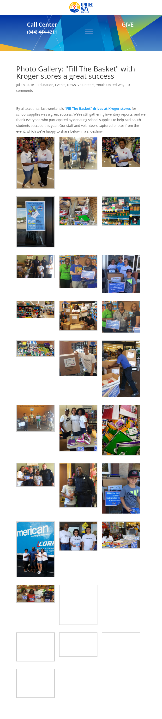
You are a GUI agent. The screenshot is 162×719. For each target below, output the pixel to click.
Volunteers (86, 84)
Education (45, 84)
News (71, 84)
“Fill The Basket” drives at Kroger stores (98, 108)
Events (60, 84)
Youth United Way (110, 84)
